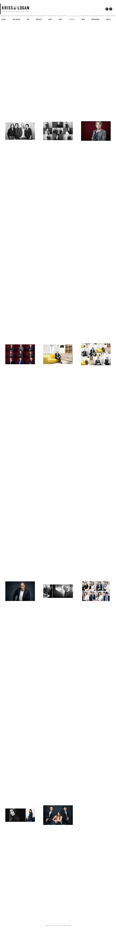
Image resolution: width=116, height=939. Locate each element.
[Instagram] (110, 9)
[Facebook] (106, 9)
